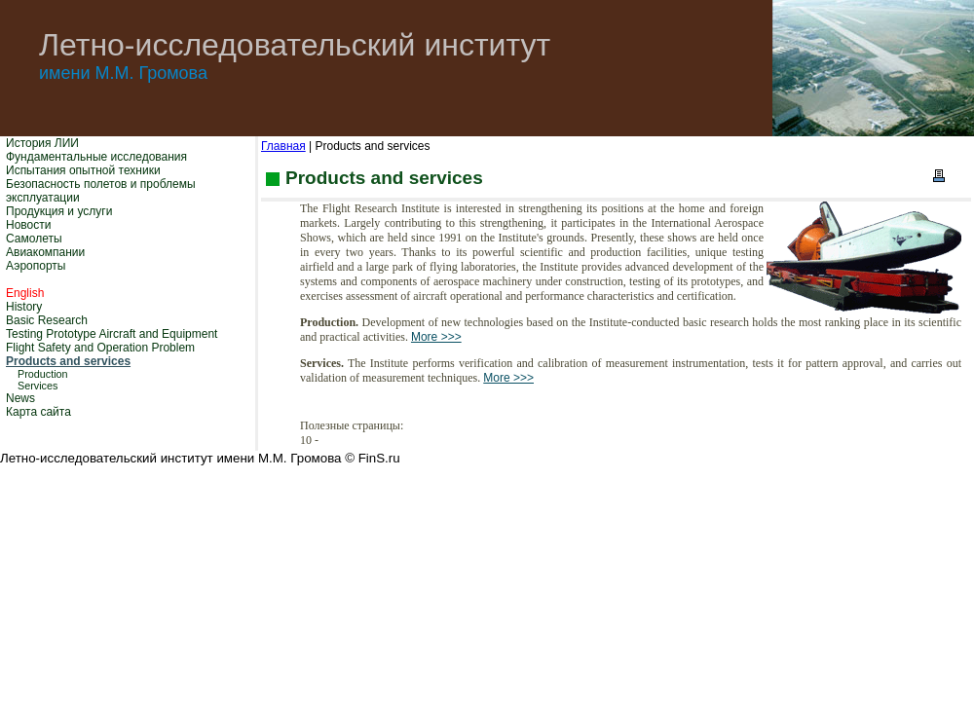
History (24, 307)
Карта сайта (38, 412)
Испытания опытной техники (83, 170)
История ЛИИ (42, 143)
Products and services (68, 361)
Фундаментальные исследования (96, 157)
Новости (28, 225)
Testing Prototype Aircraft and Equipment (111, 334)
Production (43, 374)
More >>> (436, 337)
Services (37, 385)
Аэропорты (35, 266)
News (20, 398)
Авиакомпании (45, 252)
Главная (283, 146)
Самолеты (34, 238)
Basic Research (47, 320)
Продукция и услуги (59, 211)
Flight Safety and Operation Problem (100, 347)
